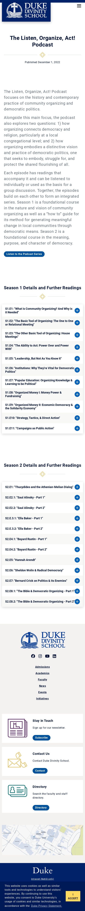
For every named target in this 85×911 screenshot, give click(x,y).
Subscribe (42, 737)
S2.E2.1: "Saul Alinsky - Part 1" (25, 497)
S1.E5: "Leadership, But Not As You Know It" (33, 358)
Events (42, 692)
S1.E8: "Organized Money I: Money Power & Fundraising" (33, 394)
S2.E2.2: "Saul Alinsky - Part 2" (25, 508)
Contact (41, 770)
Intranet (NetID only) (42, 879)
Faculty (42, 679)
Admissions (42, 666)
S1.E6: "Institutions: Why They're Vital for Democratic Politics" (39, 369)
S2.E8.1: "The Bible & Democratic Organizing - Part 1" (40, 591)
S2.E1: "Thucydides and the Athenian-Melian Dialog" (39, 487)
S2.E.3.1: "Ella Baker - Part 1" (24, 518)
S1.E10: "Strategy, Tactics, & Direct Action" (32, 418)
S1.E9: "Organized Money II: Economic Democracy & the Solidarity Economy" (39, 406)
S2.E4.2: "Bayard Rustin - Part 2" (26, 549)
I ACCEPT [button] (73, 896)
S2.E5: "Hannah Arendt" (20, 560)
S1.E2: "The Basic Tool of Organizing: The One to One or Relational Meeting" (39, 322)
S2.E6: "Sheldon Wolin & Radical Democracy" (34, 570)
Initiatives (42, 698)
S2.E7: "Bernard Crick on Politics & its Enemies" (36, 580)
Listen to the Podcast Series (24, 254)
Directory (42, 807)
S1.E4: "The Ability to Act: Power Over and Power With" (37, 347)
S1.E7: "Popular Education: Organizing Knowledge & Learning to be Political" (39, 382)
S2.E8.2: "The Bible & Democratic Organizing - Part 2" (40, 601)
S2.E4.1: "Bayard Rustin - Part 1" (26, 539)
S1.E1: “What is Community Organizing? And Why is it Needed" (38, 310)
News (42, 685)
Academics (42, 673)
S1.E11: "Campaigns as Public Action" (29, 428)
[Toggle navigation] (79, 6)
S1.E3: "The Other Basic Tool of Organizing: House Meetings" (37, 335)
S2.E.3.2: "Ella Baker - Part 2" (24, 528)
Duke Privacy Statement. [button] (46, 905)
